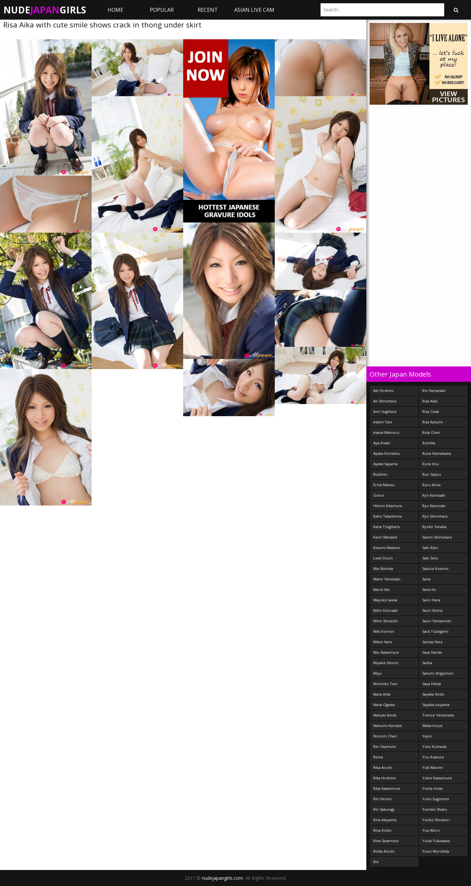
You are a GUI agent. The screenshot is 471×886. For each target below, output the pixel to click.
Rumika (428, 442)
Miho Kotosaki (385, 610)
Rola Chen (431, 432)
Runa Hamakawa (436, 453)
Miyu (377, 673)
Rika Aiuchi (382, 767)
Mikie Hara (382, 641)
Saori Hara (431, 599)
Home (115, 9)
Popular (162, 9)
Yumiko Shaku (434, 809)
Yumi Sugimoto (435, 798)
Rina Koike (382, 830)
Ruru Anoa (431, 484)
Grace (378, 495)
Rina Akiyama (384, 819)
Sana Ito (429, 589)
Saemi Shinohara (437, 537)
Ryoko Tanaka (434, 526)
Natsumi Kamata (387, 725)
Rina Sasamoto (386, 840)
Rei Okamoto (384, 746)
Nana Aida (382, 694)
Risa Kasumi (432, 421)
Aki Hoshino (383, 390)
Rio (376, 861)
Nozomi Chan (385, 736)
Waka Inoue (432, 725)
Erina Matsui (383, 484)
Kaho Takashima (387, 516)
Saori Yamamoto (436, 620)
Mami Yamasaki (386, 578)
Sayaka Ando (433, 694)
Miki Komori (383, 631)
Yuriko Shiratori (436, 819)
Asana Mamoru (386, 432)
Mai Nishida (383, 568)
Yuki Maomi (432, 767)
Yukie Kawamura (437, 777)
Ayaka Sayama (385, 463)
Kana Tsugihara (386, 526)
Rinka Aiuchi (383, 851)
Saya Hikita (431, 683)
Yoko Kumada (434, 746)
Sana (426, 578)
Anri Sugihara (384, 411)
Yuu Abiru (431, 830)
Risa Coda (430, 411)
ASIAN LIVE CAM (254, 9)
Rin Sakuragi (383, 809)
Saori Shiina (432, 610)
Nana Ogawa (384, 704)
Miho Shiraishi (385, 620)
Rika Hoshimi (384, 777)
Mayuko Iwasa (385, 599)
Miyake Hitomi (385, 662)
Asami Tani (382, 421)
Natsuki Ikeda (384, 715)
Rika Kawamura (386, 788)
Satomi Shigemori (437, 673)
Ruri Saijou (431, 474)
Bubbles (380, 474)
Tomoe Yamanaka (438, 715)
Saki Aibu (430, 547)
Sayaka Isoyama (435, 704)
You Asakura (433, 756)
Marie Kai (381, 589)
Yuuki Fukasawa (436, 840)
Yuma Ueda (432, 788)
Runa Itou (430, 463)
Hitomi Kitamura (387, 505)
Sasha (427, 662)
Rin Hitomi (382, 798)
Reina (378, 756)
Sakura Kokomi (435, 568)
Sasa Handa (432, 652)
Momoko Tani (385, 683)
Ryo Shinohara (434, 516)
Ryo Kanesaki (433, 495)
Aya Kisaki (381, 442)
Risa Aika (429, 401)
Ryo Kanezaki (433, 505)
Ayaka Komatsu (386, 453)
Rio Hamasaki (433, 390)
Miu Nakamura (386, 652)
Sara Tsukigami (435, 631)
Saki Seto (430, 558)
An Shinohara (384, 401)
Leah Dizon (383, 558)
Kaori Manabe (385, 537)
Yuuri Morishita (435, 851)
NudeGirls (44, 10)
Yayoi (427, 736)
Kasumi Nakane (386, 547)
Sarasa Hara (432, 641)
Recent (208, 9)
